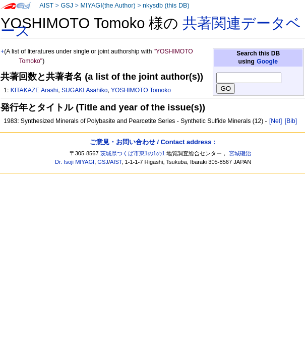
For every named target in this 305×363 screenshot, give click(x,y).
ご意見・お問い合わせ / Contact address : (152, 142)
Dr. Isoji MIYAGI (74, 162)
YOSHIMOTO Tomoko (141, 90)
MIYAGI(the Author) (107, 5)
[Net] (275, 121)
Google (267, 61)
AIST (46, 5)
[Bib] (291, 121)
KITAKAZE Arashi (34, 90)
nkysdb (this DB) (166, 5)
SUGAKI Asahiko (84, 90)
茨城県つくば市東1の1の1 (132, 153)
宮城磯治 (240, 153)
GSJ (66, 5)
